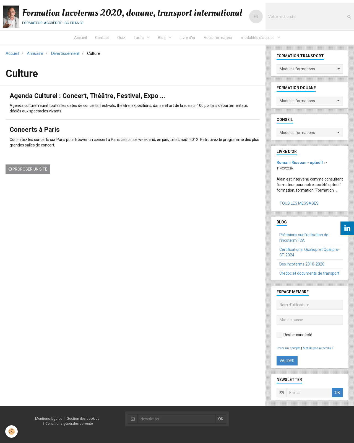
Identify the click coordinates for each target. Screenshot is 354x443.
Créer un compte (288, 348)
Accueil (80, 37)
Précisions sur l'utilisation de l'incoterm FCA (303, 238)
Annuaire (35, 53)
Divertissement (65, 53)
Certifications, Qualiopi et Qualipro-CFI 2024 (309, 252)
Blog (162, 37)
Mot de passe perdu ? (318, 348)
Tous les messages (299, 203)
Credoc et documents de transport (309, 273)
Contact (102, 37)
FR (256, 16)
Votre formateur (218, 37)
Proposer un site (28, 169)
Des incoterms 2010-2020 (301, 264)
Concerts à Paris (35, 130)
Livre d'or (188, 37)
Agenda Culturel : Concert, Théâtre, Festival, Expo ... (88, 96)
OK (337, 392)
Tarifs (139, 37)
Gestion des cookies (83, 418)
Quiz (121, 37)
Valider (287, 361)
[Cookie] (12, 431)
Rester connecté (294, 335)
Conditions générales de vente (69, 423)
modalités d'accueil (258, 37)
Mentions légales (48, 418)
